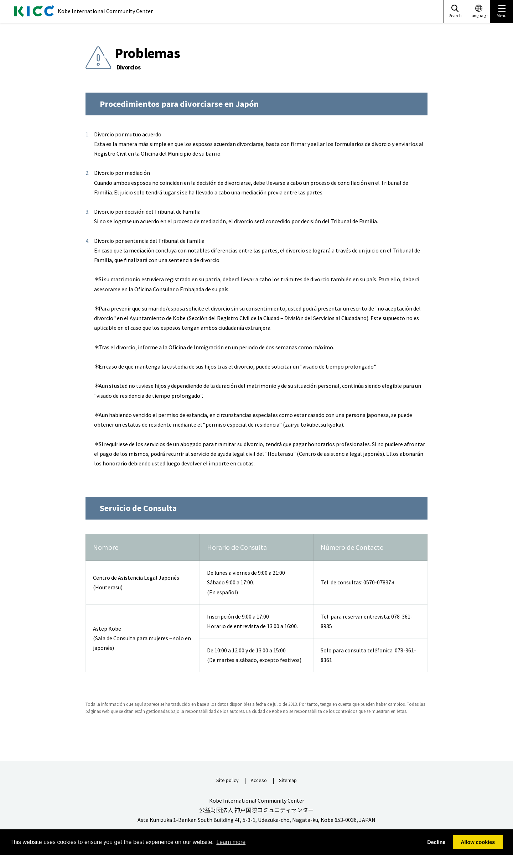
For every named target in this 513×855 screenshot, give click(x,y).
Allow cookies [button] (478, 842)
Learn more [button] (230, 842)
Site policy (227, 780)
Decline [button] (436, 842)
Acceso (259, 780)
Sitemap (288, 780)
